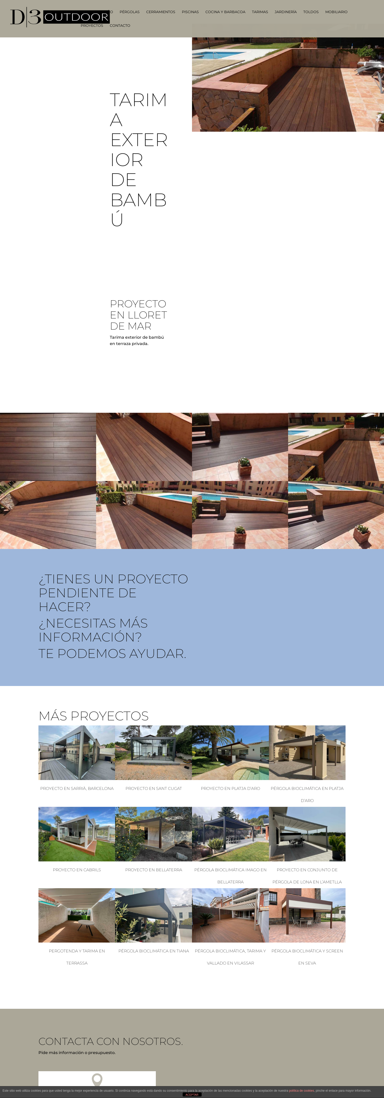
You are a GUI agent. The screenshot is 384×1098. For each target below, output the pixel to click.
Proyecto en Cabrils (77, 869)
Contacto (120, 26)
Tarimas (260, 12)
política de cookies (301, 1090)
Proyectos (92, 26)
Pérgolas (130, 12)
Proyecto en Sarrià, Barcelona (77, 788)
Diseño (106, 12)
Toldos (311, 12)
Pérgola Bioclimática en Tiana (153, 951)
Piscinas (190, 12)
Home (86, 12)
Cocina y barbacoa (225, 12)
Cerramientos (160, 12)
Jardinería (286, 12)
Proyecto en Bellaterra (153, 869)
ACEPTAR (191, 1094)
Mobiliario (336, 12)
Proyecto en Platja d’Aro (230, 788)
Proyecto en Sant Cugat (153, 788)
